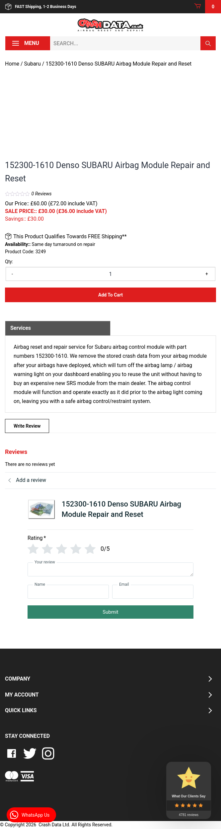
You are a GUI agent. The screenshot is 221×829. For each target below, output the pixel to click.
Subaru (32, 64)
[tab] (57, 328)
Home (12, 64)
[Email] (152, 592)
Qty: (9, 261)
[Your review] (110, 569)
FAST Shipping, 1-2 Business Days (40, 6)
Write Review (27, 426)
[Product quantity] (110, 274)
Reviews (42, 193)
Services (20, 328)
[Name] (68, 592)
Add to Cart (110, 295)
